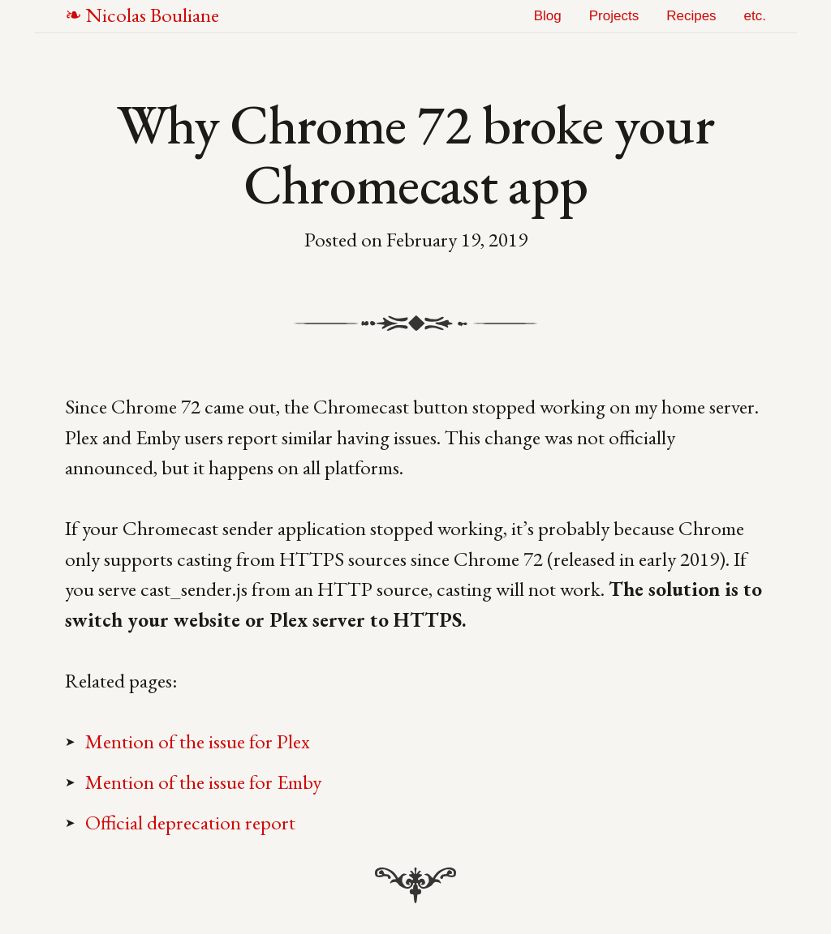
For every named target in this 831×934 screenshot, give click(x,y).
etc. (755, 16)
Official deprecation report (190, 822)
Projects (614, 16)
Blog (548, 16)
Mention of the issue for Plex (197, 741)
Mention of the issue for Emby (203, 782)
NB (152, 15)
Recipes (691, 16)
